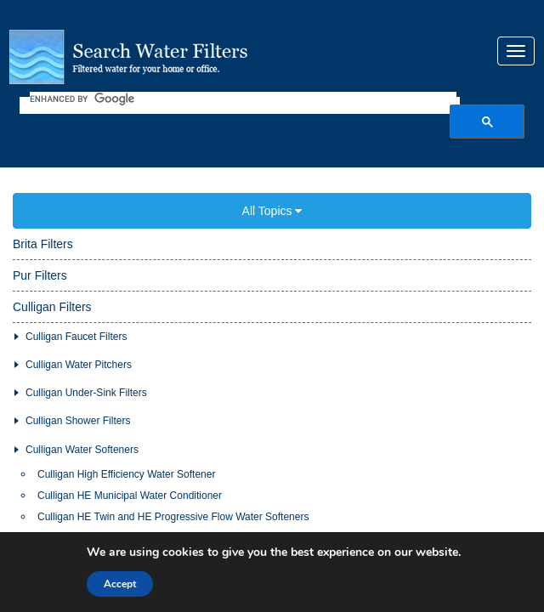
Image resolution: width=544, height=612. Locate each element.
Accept (120, 584)
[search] (243, 86)
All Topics (272, 185)
